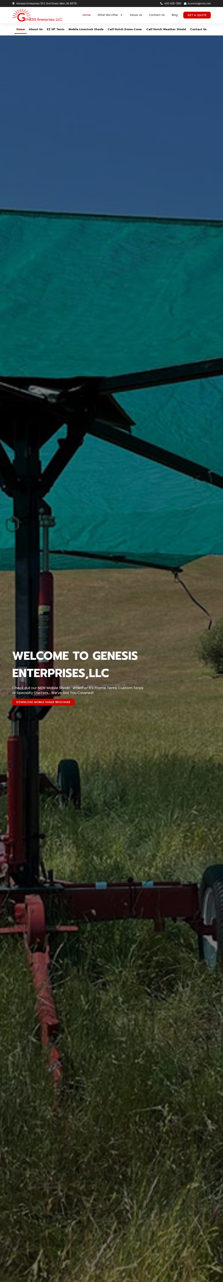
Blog (175, 15)
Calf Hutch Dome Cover (125, 29)
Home (86, 15)
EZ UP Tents (55, 29)
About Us (136, 15)
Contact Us (157, 15)
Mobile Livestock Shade (86, 29)
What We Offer (110, 15)
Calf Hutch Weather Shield (166, 29)
